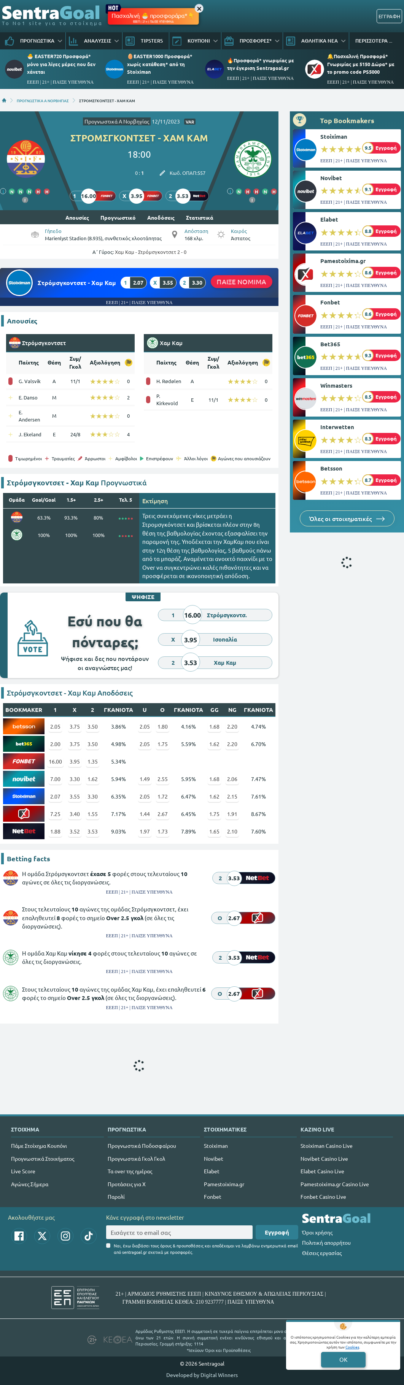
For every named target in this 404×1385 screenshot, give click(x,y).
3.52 (75, 831)
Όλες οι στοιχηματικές (347, 518)
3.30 (75, 778)
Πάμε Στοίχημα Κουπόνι (39, 1145)
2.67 (162, 813)
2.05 (55, 726)
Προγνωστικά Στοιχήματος (42, 1158)
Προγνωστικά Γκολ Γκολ (136, 1158)
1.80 (162, 726)
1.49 (145, 778)
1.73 (162, 831)
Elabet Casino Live (322, 1171)
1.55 (92, 813)
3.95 (75, 761)
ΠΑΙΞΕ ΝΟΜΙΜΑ (241, 281)
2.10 (232, 831)
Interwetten (337, 427)
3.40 (75, 813)
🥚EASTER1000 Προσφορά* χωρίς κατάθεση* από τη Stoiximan (159, 63)
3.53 (92, 831)
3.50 (92, 726)
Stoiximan (333, 136)
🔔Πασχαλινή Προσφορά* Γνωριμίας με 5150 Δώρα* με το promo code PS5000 (360, 63)
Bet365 (330, 344)
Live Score (23, 1171)
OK (343, 1359)
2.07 (55, 796)
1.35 (92, 761)
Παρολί (116, 1196)
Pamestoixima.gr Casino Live (335, 1184)
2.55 (162, 778)
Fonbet (330, 302)
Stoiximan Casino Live (327, 1145)
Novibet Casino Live (324, 1158)
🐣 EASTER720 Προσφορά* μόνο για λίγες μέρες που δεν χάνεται (61, 63)
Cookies (352, 1347)
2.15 (232, 796)
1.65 (214, 831)
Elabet (329, 219)
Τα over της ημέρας (130, 1171)
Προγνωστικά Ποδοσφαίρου (142, 1145)
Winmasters (336, 385)
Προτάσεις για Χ (127, 1184)
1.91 (232, 813)
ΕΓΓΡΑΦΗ (389, 16)
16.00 (55, 761)
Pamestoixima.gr (343, 261)
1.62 (214, 743)
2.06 (232, 778)
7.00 (55, 778)
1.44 (145, 813)
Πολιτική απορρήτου (326, 1242)
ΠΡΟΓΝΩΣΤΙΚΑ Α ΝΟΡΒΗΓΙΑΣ (43, 100)
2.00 (55, 743)
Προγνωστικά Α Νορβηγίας (116, 121)
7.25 (55, 813)
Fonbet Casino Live (323, 1196)
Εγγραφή (277, 1232)
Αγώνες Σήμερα (29, 1184)
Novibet (331, 178)
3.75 (75, 726)
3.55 (75, 796)
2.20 (232, 726)
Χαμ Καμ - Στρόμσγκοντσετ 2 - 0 (150, 252)
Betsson (331, 468)
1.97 (145, 831)
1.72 (162, 796)
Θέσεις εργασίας (322, 1252)
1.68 (214, 726)
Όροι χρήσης (317, 1232)
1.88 (55, 831)
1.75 (162, 743)
